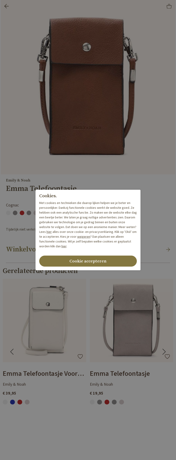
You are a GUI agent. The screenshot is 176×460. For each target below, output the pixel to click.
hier (49, 232)
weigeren (83, 237)
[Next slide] (164, 351)
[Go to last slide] (11, 351)
